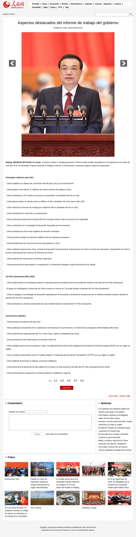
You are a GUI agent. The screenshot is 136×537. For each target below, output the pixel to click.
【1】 (50, 381)
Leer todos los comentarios (56, 434)
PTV (60, 7)
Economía (54, 4)
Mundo (65, 4)
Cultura (117, 4)
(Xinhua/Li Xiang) (89, 508)
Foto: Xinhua (36, 508)
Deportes (108, 4)
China (44, 4)
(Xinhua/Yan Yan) (12, 479)
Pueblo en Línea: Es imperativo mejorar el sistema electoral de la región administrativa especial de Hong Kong (40, 484)
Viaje (45, 7)
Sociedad (36, 7)
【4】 (68, 380)
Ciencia (98, 4)
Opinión (88, 4)
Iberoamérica (76, 4)
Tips (67, 7)
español (5, 14)
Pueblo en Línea (60, 28)
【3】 (62, 380)
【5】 (75, 380)
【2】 (55, 380)
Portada (35, 4)
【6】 (82, 380)
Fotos (53, 7)
